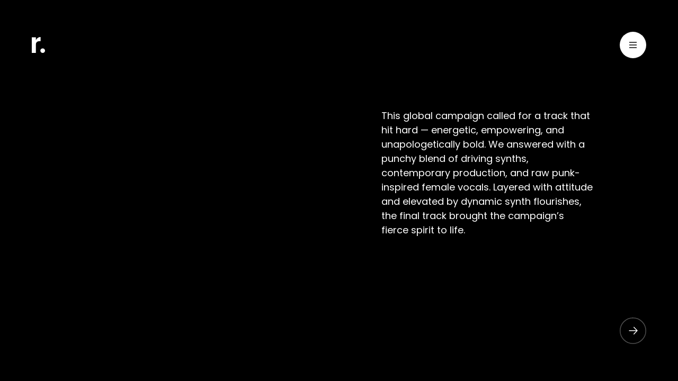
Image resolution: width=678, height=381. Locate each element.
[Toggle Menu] (633, 47)
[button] (627, 331)
